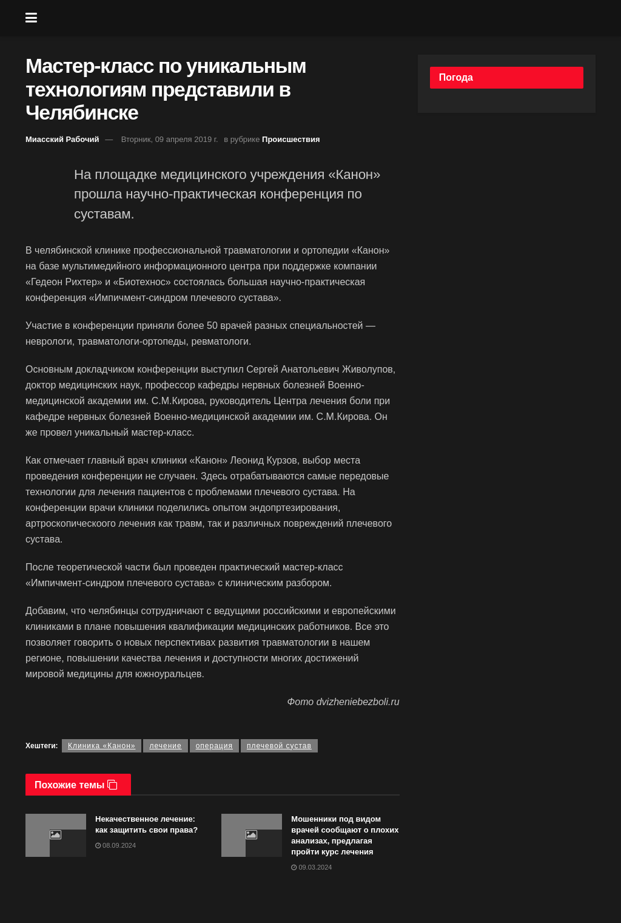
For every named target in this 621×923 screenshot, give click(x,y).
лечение (165, 746)
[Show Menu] (31, 18)
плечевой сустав (279, 746)
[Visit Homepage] (320, 18)
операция (214, 746)
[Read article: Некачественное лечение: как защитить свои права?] (55, 835)
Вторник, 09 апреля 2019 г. (169, 139)
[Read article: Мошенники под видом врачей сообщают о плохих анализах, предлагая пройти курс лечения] (251, 835)
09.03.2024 (311, 867)
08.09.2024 (115, 845)
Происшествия (291, 139)
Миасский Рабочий (62, 139)
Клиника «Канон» (102, 746)
